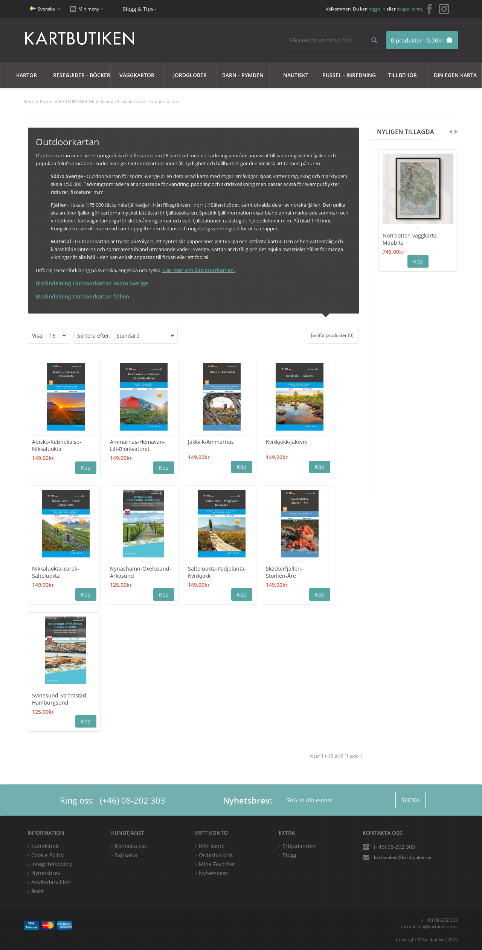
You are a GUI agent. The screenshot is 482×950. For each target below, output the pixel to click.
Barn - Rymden (243, 75)
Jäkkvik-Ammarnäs (211, 441)
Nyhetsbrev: (247, 800)
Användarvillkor (51, 882)
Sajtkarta (126, 855)
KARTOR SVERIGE (77, 101)
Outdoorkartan (162, 101)
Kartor (26, 75)
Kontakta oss (131, 846)
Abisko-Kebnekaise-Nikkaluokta (56, 445)
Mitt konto (211, 846)
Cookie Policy (47, 855)
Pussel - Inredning (349, 75)
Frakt (37, 891)
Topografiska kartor (121, 101)
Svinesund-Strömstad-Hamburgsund (60, 699)
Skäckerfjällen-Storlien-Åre (284, 572)
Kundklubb (45, 846)
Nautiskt (295, 75)
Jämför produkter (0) (332, 335)
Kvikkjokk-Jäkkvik (286, 441)
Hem (29, 101)
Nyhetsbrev (213, 873)
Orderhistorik (216, 855)
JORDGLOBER (190, 75)
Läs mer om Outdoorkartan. (198, 270)
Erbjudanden (299, 846)
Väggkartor (136, 75)
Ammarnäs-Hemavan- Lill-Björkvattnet (137, 445)
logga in (377, 9)
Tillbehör (402, 75)
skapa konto (409, 9)
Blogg (289, 855)
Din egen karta (455, 75)
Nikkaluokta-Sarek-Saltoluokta (55, 572)
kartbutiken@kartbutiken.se (403, 857)
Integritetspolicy (51, 864)
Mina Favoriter (217, 864)
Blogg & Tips (138, 8)
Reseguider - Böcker (81, 75)
